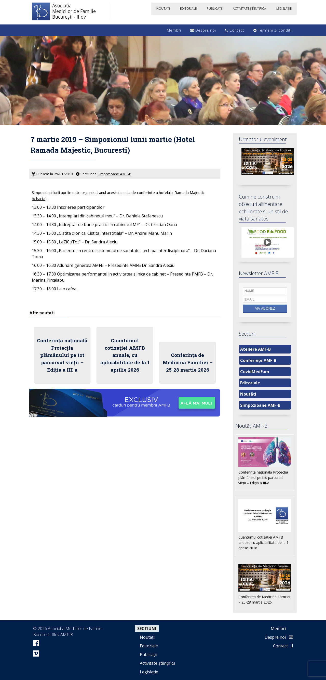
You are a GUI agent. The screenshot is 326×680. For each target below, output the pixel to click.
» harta (39, 198)
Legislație (149, 672)
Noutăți (248, 394)
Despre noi (203, 30)
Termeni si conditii (273, 30)
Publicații (148, 654)
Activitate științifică (157, 663)
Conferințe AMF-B (258, 360)
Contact (234, 30)
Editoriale (250, 383)
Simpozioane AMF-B (114, 174)
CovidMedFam (254, 371)
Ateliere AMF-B (255, 349)
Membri (171, 30)
